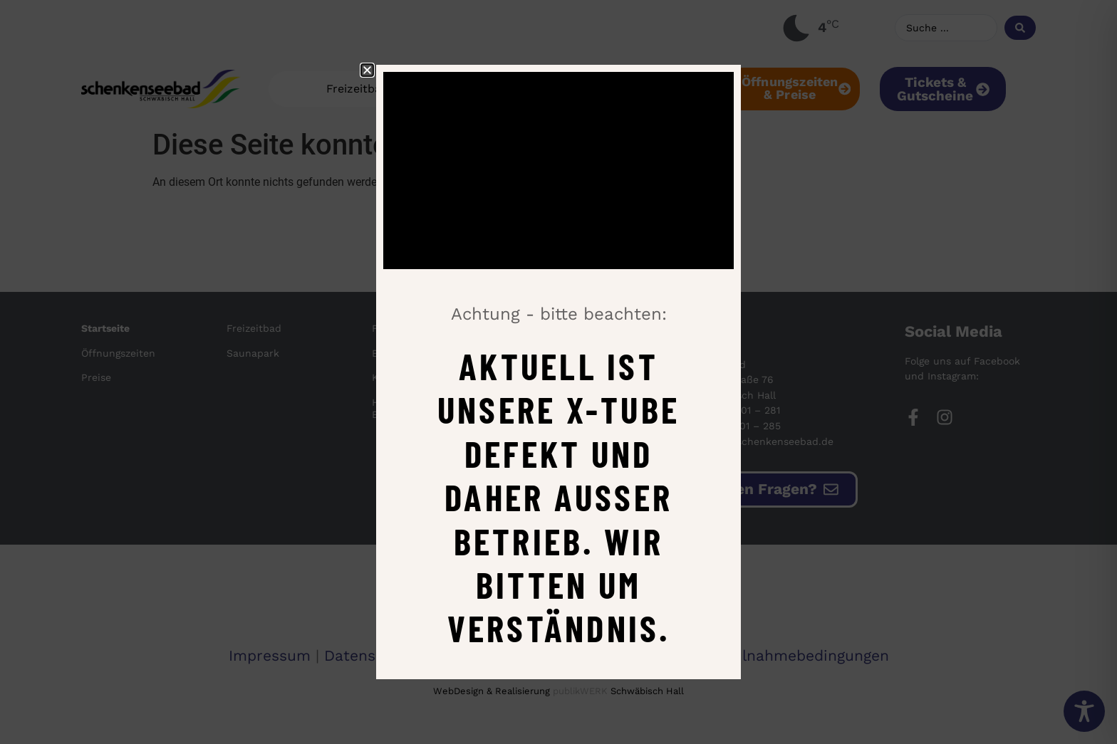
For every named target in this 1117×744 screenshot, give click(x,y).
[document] (558, 372)
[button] (367, 70)
